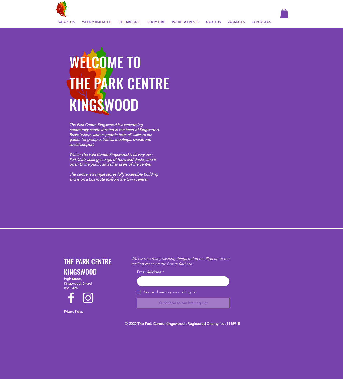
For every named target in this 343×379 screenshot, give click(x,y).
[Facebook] (71, 298)
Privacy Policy (73, 311)
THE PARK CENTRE (119, 82)
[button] (284, 13)
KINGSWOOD (103, 104)
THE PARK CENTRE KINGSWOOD (87, 266)
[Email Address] (181, 281)
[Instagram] (88, 298)
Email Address (150, 272)
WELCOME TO (105, 61)
